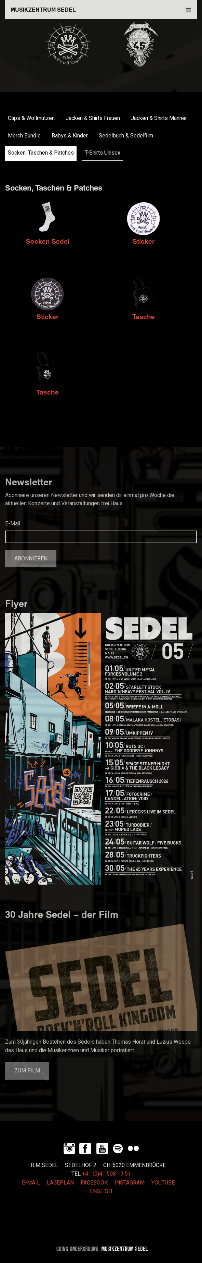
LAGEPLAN (60, 1183)
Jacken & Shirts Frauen (93, 118)
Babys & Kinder (70, 136)
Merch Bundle (24, 136)
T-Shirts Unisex (102, 153)
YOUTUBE (163, 1183)
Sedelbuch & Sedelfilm (126, 136)
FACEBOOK (94, 1183)
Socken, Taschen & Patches (41, 153)
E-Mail (12, 524)
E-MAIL (31, 1183)
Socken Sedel (47, 241)
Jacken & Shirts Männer (159, 118)
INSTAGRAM (130, 1183)
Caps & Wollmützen (31, 118)
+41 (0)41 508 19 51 (106, 1174)
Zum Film (27, 1071)
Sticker (143, 241)
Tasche (143, 316)
